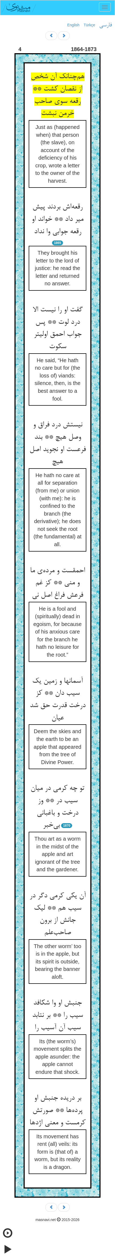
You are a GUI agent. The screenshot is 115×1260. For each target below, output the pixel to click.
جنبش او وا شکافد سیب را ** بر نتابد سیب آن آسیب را (57, 1015)
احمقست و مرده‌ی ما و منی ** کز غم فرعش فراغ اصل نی (57, 583)
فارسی (105, 25)
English (73, 25)
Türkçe (89, 25)
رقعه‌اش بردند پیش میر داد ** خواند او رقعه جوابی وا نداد (57, 219)
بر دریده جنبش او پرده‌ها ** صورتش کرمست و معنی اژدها (57, 1110)
